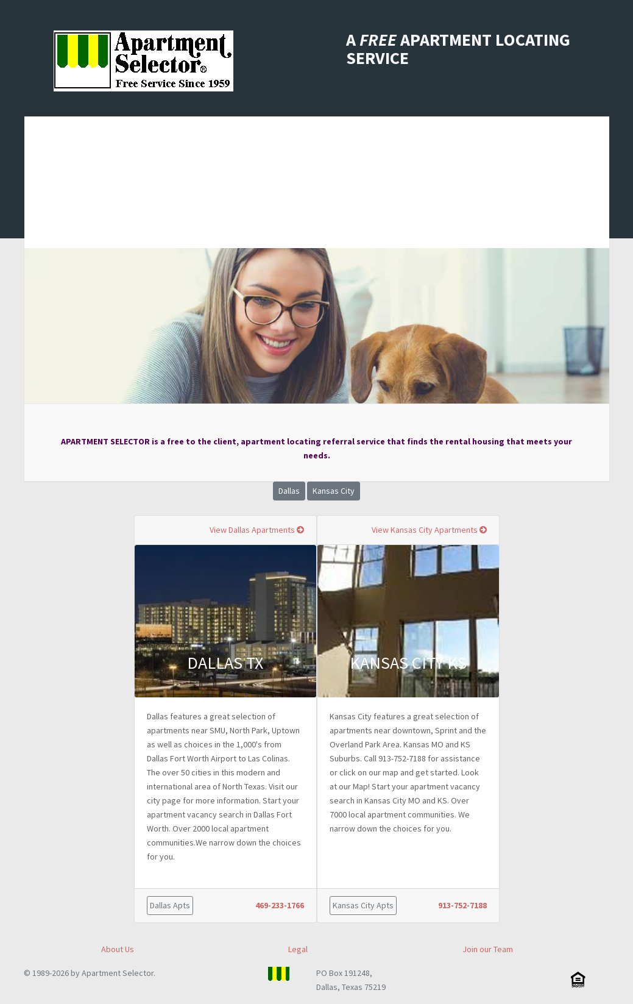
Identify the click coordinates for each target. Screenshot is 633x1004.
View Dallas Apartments (257, 529)
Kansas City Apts (363, 905)
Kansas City (334, 490)
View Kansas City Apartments (429, 529)
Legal (298, 949)
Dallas (289, 490)
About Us (117, 949)
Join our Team (487, 949)
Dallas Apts (170, 905)
